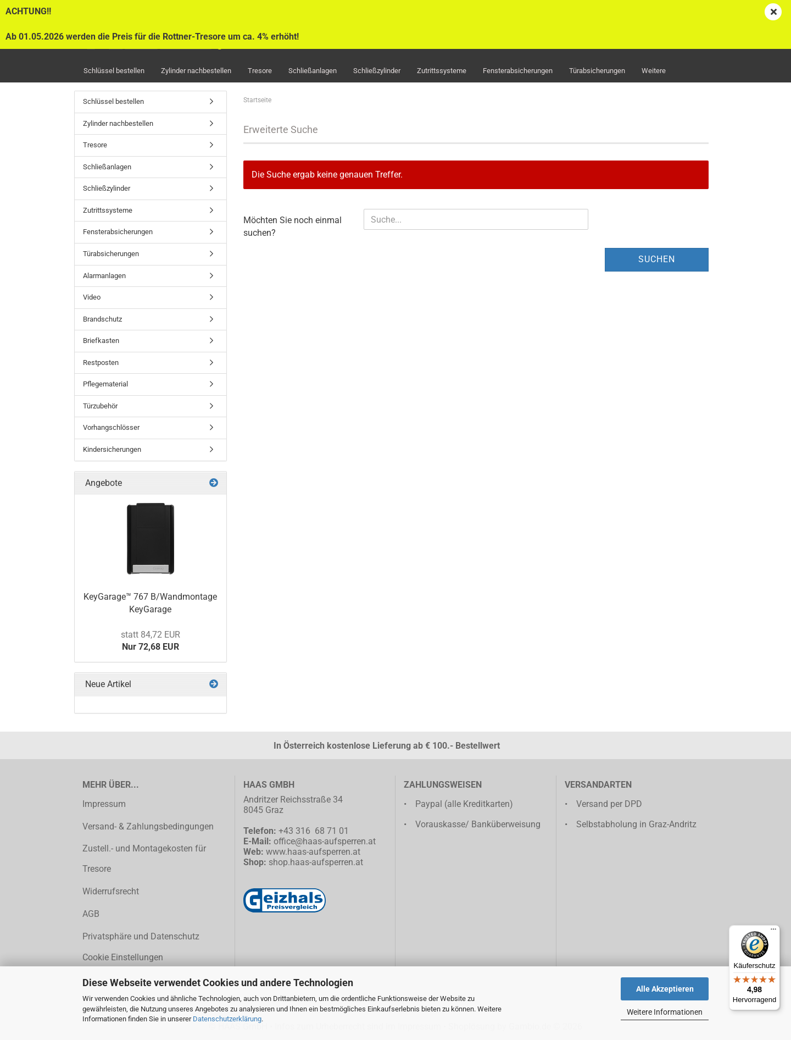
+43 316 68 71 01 (313, 831)
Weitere (654, 71)
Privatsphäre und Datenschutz (140, 936)
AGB (90, 914)
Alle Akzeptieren (665, 988)
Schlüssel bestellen (113, 71)
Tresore (260, 71)
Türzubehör (100, 406)
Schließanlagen (312, 71)
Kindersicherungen (112, 449)
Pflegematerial (105, 384)
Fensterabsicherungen (518, 71)
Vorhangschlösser (111, 427)
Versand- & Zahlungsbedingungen (148, 826)
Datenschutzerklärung (227, 1019)
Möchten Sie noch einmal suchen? (292, 226)
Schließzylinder (376, 71)
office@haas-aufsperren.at (325, 841)
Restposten (101, 362)
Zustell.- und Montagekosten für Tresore (144, 858)
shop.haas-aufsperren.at (316, 862)
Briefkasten (101, 340)
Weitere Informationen (665, 1012)
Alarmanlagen (104, 276)
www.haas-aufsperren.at (313, 852)
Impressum (104, 804)
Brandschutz (102, 319)
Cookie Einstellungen (122, 957)
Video (92, 297)
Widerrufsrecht (110, 891)
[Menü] (773, 931)
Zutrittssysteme (441, 71)
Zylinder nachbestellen (196, 71)
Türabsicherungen (597, 71)
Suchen (656, 259)
